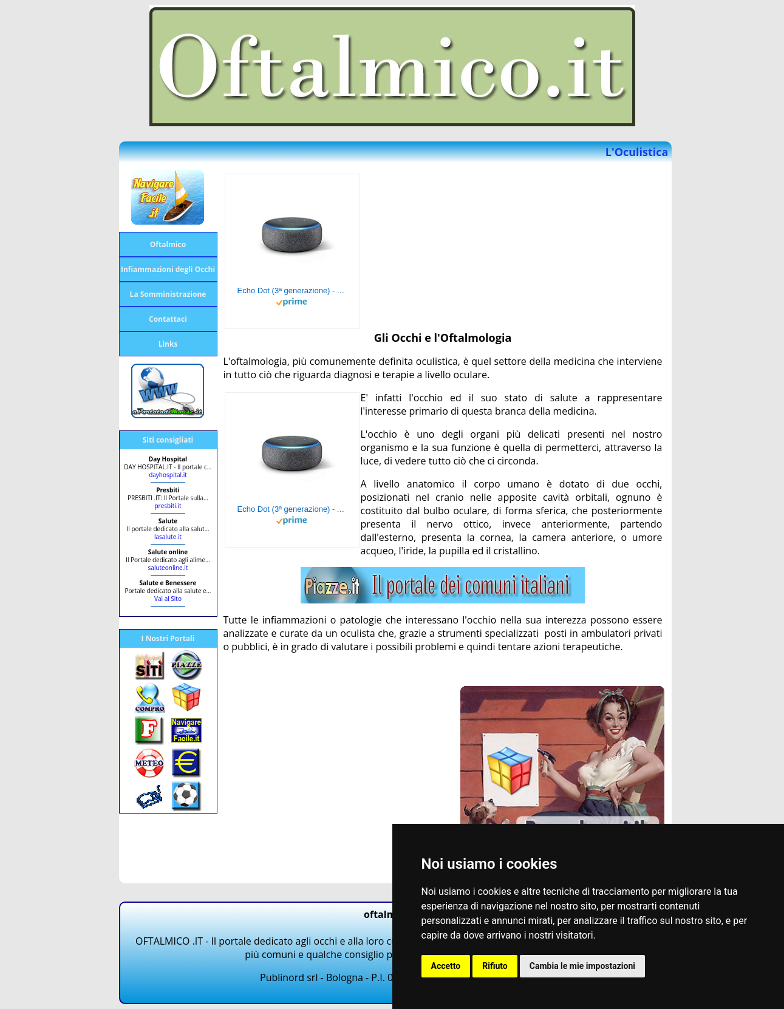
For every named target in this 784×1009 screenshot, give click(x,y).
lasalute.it (168, 536)
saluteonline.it (168, 567)
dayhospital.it (168, 475)
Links (168, 344)
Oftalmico (168, 244)
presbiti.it (167, 505)
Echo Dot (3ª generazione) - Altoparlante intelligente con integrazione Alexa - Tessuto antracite (292, 290)
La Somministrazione (168, 294)
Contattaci (168, 319)
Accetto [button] (446, 966)
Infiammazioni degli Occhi (168, 269)
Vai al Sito (168, 598)
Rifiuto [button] (495, 966)
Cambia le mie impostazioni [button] (582, 966)
